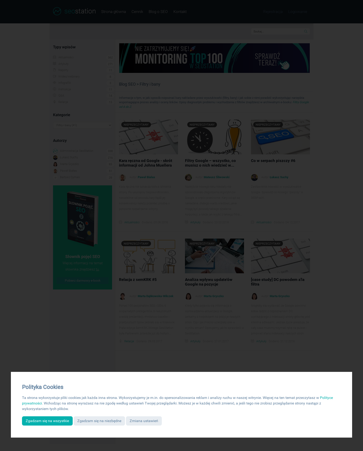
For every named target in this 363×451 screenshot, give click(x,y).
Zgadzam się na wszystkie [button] (47, 421)
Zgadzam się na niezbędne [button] (99, 421)
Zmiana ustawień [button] (144, 421)
